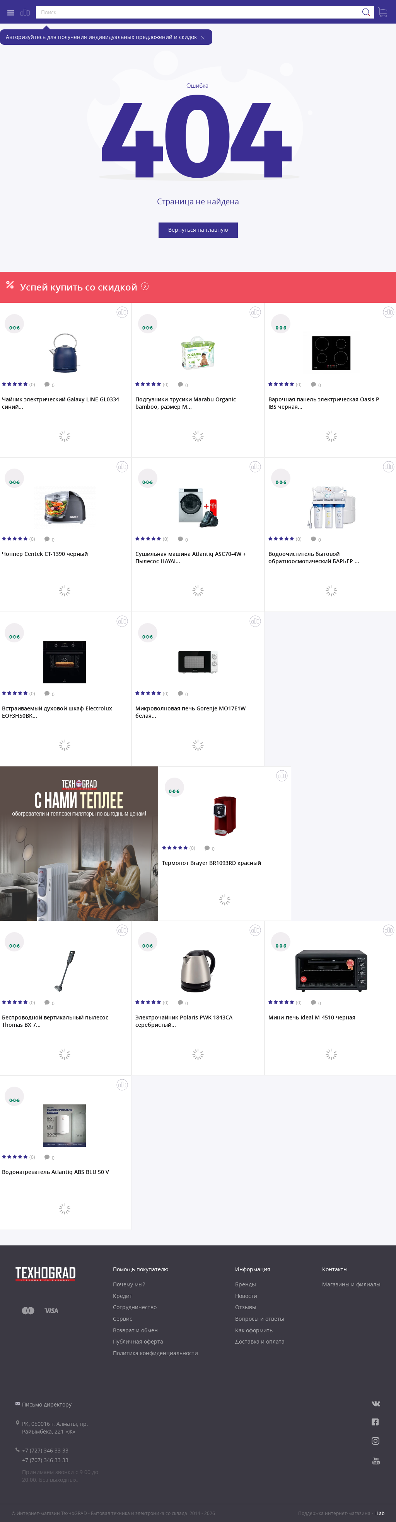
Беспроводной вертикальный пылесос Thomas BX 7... (55, 1021)
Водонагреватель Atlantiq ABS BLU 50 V (55, 1172)
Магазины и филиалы (351, 1284)
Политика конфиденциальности (155, 1353)
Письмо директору (47, 1404)
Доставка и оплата (260, 1341)
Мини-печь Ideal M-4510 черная (311, 1017)
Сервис (122, 1318)
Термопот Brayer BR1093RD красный (211, 863)
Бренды (245, 1284)
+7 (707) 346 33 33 (45, 1460)
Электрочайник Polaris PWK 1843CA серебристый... (183, 1021)
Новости (246, 1295)
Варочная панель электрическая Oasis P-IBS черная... (324, 403)
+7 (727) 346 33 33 (45, 1450)
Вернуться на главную (198, 229)
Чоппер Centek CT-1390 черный (45, 553)
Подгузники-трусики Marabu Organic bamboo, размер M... (185, 403)
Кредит (122, 1295)
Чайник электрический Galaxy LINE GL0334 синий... (60, 403)
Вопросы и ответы (259, 1318)
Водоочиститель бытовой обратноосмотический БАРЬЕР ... (313, 557)
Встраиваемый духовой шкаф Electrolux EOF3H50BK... (57, 712)
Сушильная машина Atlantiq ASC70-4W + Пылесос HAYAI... (190, 557)
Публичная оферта (138, 1341)
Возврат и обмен (135, 1330)
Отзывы (245, 1307)
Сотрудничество (135, 1307)
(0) (32, 384)
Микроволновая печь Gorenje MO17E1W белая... (190, 712)
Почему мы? (129, 1284)
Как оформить (254, 1330)
